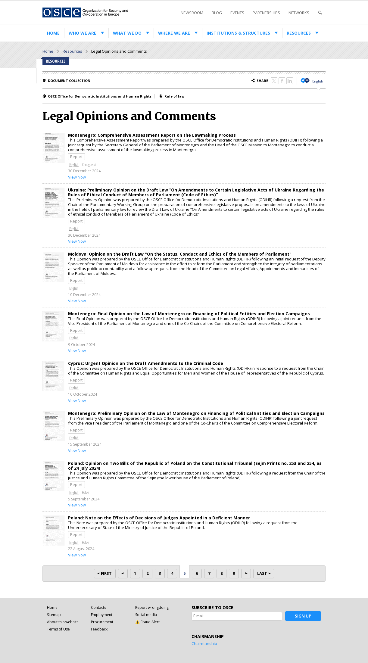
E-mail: (198, 615)
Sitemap (54, 614)
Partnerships (266, 12)
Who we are (82, 33)
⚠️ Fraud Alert (147, 621)
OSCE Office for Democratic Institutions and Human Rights (99, 96)
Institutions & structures (238, 33)
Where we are (174, 33)
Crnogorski (89, 164)
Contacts (98, 607)
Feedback (99, 629)
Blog (217, 12)
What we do (127, 33)
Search (320, 12)
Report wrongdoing (152, 607)
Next (246, 573)
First (106, 573)
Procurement (102, 621)
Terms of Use (58, 629)
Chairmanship (204, 643)
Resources (299, 33)
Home (53, 33)
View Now (77, 177)
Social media (146, 614)
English (317, 81)
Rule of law (174, 96)
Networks (298, 12)
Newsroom (192, 12)
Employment (101, 614)
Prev (123, 573)
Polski (85, 492)
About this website (63, 621)
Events (237, 12)
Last (262, 573)
